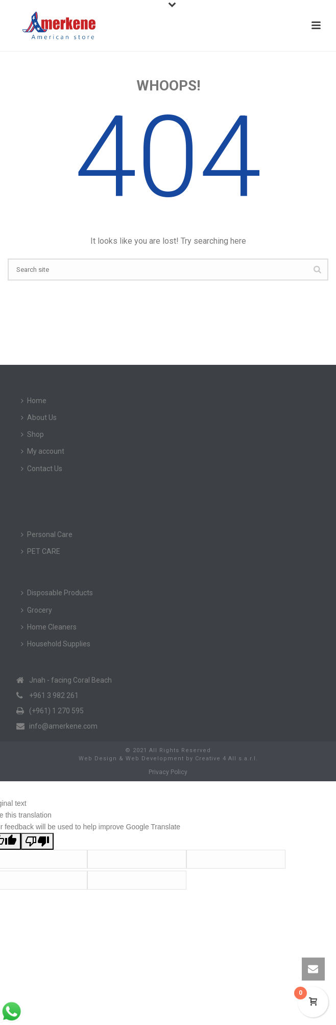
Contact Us (41, 468)
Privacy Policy (168, 772)
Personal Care (47, 534)
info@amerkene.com (63, 726)
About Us (39, 417)
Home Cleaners (49, 627)
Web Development (155, 758)
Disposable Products (57, 593)
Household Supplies (55, 644)
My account (42, 451)
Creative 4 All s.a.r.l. (226, 758)
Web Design (98, 758)
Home (33, 401)
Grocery (36, 610)
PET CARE (40, 551)
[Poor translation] (37, 841)
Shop (32, 434)
